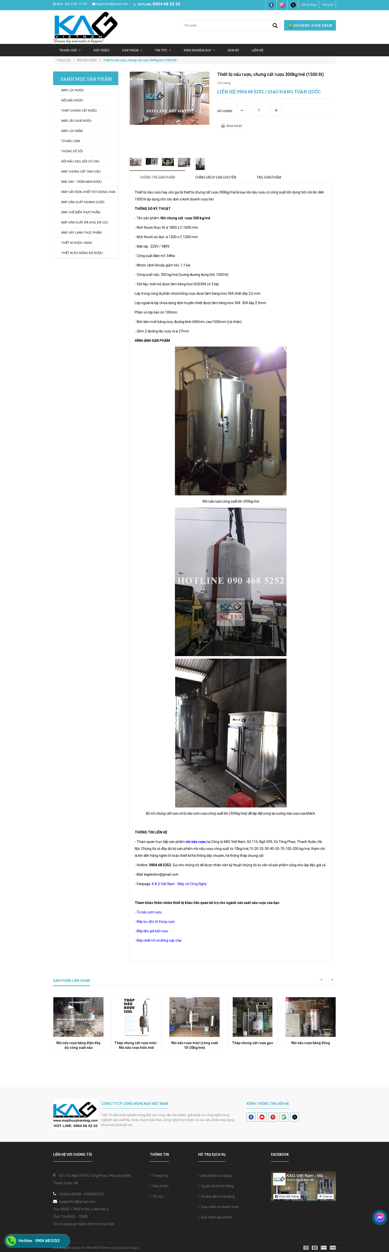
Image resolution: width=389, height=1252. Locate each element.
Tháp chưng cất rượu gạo (252, 1043)
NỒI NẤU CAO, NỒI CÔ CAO (80, 161)
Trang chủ (70, 50)
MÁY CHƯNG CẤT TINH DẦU (81, 171)
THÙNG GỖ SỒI (72, 151)
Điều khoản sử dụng (214, 1176)
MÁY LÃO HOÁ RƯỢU (76, 121)
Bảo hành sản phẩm (215, 1217)
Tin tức (156, 1196)
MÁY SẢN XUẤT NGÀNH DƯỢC (83, 202)
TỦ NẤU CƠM (70, 141)
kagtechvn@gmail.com (110, 4)
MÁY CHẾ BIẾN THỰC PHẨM (80, 212)
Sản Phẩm (132, 50)
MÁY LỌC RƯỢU (72, 90)
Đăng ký (327, 4)
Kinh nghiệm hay (199, 50)
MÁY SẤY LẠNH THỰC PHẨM (81, 232)
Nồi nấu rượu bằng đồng (310, 1043)
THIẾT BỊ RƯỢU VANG (76, 243)
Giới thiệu (101, 50)
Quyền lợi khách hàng (216, 1186)
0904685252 (94, 1194)
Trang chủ (159, 1176)
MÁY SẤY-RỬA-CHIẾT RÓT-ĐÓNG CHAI (88, 192)
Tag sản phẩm (269, 177)
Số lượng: (225, 111)
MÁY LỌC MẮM (72, 131)
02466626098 (70, 1194)
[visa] (319, 1247)
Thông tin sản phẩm (157, 177)
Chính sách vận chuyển (215, 177)
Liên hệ (257, 50)
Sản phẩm (159, 1186)
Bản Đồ (233, 50)
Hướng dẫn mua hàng (216, 1196)
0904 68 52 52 (166, 3)
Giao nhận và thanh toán (218, 1207)
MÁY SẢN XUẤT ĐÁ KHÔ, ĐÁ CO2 (84, 222)
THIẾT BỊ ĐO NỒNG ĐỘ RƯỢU (82, 253)
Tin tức (163, 50)
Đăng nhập (309, 4)
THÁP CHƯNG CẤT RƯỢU (79, 110)
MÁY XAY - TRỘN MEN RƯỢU (81, 182)
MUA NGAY (232, 126)
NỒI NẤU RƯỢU (87, 60)
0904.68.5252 (250, 92)
